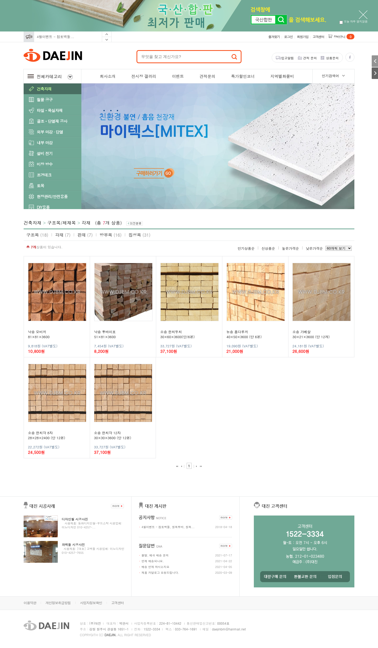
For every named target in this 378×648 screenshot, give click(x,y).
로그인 (288, 36)
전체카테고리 (50, 76)
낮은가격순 (314, 248)
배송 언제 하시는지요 (155, 567)
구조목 (37, 235)
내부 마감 (44, 142)
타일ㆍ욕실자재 (49, 110)
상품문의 (332, 58)
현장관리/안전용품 (52, 196)
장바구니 (344, 36)
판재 (85, 235)
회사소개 (108, 76)
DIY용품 (43, 207)
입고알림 (287, 58)
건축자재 (44, 89)
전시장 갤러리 (143, 76)
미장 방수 (44, 164)
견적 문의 (310, 58)
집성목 (139, 235)
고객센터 (318, 36)
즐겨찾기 (274, 36)
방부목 (110, 235)
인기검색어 (330, 75)
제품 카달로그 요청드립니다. (160, 573)
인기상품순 (246, 248)
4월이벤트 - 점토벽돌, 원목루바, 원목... (168, 527)
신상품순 (268, 248)
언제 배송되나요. (152, 561)
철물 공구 (44, 99)
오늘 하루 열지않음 (353, 21)
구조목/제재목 (61, 223)
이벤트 (178, 76)
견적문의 (207, 76)
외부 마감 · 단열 (50, 132)
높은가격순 (290, 248)
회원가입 (302, 36)
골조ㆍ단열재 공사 (52, 121)
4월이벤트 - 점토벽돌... (55, 36)
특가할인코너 (243, 76)
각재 (86, 223)
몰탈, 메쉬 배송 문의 (155, 555)
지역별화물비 (282, 76)
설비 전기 (44, 153)
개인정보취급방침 (58, 602)
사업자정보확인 (91, 602)
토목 (40, 185)
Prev (106, 34)
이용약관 (30, 602)
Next (106, 39)
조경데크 (44, 175)
